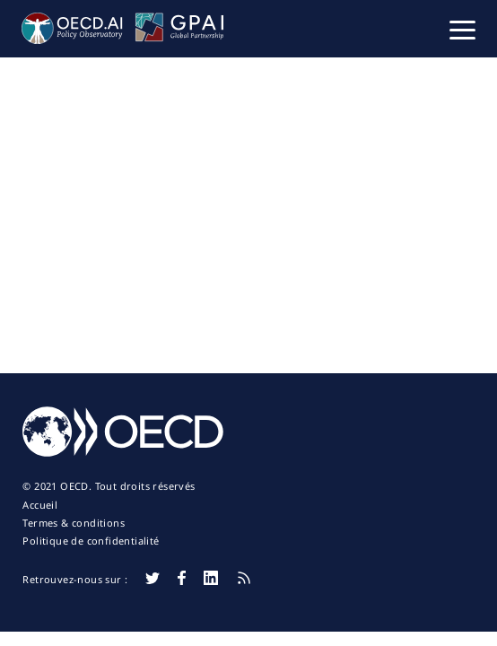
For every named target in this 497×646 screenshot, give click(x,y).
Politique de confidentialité (90, 541)
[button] (462, 29)
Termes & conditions (73, 523)
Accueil (39, 505)
